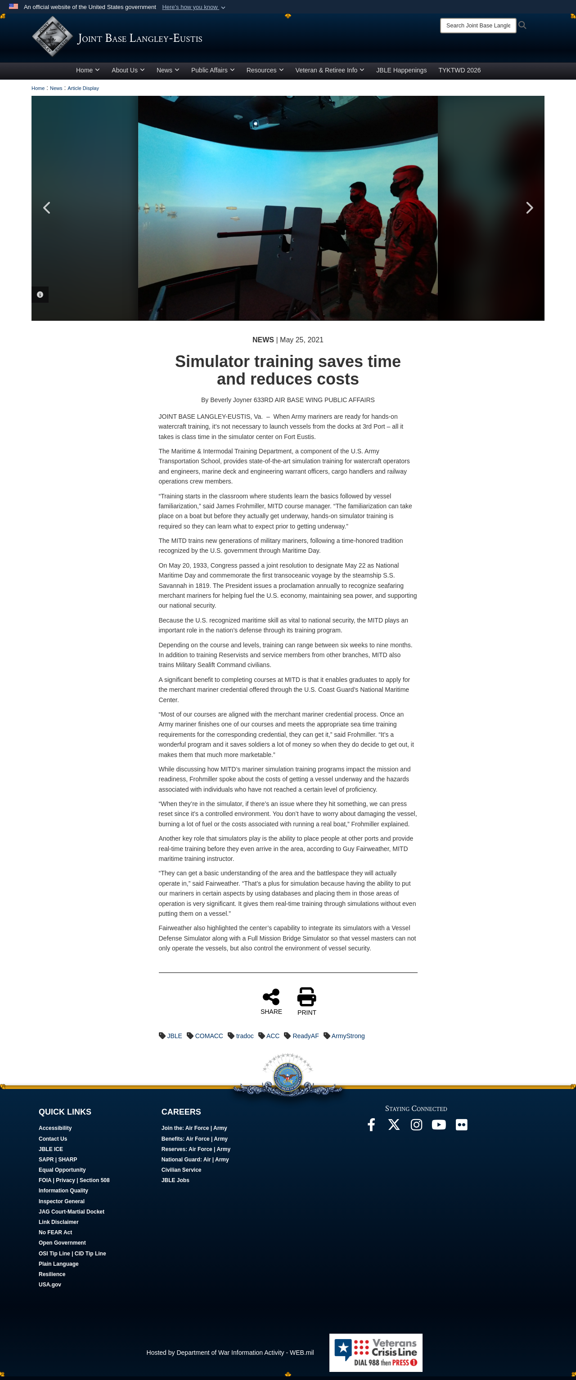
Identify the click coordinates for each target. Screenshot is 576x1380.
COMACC (209, 1039)
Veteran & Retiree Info (330, 73)
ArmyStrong (348, 1039)
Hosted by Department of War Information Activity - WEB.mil (230, 1355)
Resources (265, 73)
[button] (194, 7)
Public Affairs (213, 73)
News (168, 73)
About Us (128, 73)
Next (529, 211)
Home (88, 73)
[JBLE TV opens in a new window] (439, 1130)
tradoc (245, 1039)
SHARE (271, 1004)
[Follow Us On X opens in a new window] (393, 1130)
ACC (273, 1039)
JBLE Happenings (401, 73)
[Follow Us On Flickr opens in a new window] (461, 1130)
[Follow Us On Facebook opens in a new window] (371, 1130)
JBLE (174, 1039)
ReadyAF (305, 1039)
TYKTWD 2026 (459, 73)
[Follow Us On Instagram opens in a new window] (416, 1130)
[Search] (478, 25)
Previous (47, 211)
